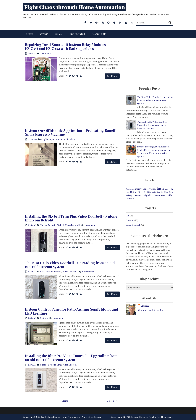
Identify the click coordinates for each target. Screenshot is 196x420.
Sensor (138, 195)
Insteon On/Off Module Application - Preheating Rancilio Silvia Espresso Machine (72, 132)
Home (29, 34)
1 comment (46, 53)
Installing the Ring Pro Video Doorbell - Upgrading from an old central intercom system (71, 357)
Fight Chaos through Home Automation (74, 7)
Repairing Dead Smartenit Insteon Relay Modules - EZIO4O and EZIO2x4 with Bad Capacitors (66, 46)
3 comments (88, 271)
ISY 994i (59, 34)
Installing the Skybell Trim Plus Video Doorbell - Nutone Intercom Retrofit (71, 218)
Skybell (60, 225)
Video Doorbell (72, 225)
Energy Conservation (145, 188)
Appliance (46, 139)
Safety (129, 195)
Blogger (97, 416)
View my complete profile (150, 310)
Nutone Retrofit (48, 225)
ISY (171, 188)
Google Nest (77, 34)
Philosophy (151, 192)
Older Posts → (114, 400)
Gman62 (145, 305)
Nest (42, 271)
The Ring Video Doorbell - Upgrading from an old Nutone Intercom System (155, 100)
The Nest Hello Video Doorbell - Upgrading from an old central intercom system (70, 264)
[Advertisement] (72, 105)
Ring (59, 364)
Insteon (43, 34)
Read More (112, 76)
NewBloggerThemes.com (161, 416)
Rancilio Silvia (68, 139)
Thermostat (159, 195)
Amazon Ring (98, 34)
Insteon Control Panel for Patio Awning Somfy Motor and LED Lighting (71, 311)
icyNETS (125, 416)
